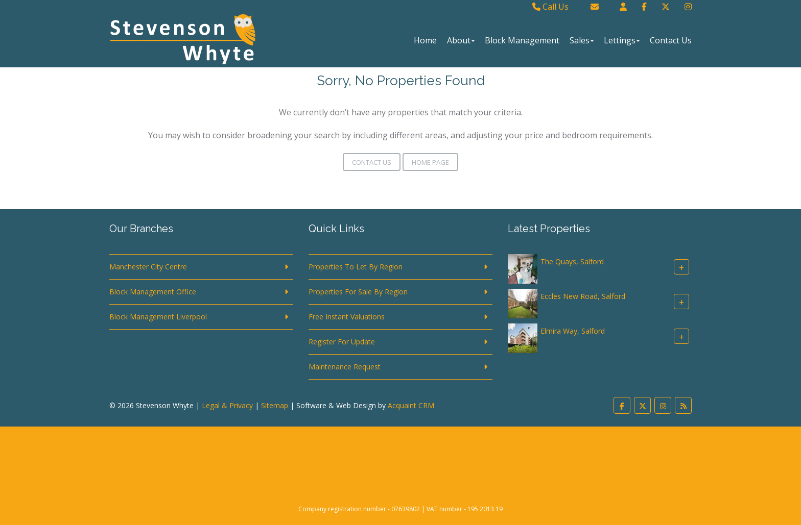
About (461, 40)
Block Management (522, 40)
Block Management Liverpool (158, 316)
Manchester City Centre (148, 266)
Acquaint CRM (411, 405)
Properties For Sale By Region (358, 291)
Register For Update (342, 341)
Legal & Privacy (227, 405)
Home (425, 40)
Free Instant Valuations (347, 316)
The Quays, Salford (572, 261)
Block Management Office (152, 291)
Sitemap (274, 405)
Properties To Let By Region (356, 266)
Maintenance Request (345, 366)
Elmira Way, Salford (572, 331)
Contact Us (671, 40)
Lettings (622, 40)
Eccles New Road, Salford (582, 296)
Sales (582, 40)
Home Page (430, 162)
